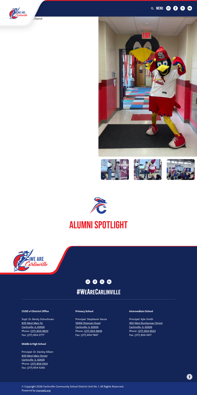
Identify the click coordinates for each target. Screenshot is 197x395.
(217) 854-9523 (147, 331)
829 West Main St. (32, 323)
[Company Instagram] (168, 8)
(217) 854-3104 (39, 363)
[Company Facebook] (175, 8)
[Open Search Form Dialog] (152, 8)
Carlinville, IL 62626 (33, 327)
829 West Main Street (34, 356)
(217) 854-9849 (93, 331)
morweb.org (43, 390)
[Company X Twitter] (182, 8)
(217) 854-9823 (39, 331)
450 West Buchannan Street (146, 323)
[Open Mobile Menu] (160, 8)
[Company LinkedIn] (189, 8)
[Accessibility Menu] (190, 377)
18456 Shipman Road (87, 323)
